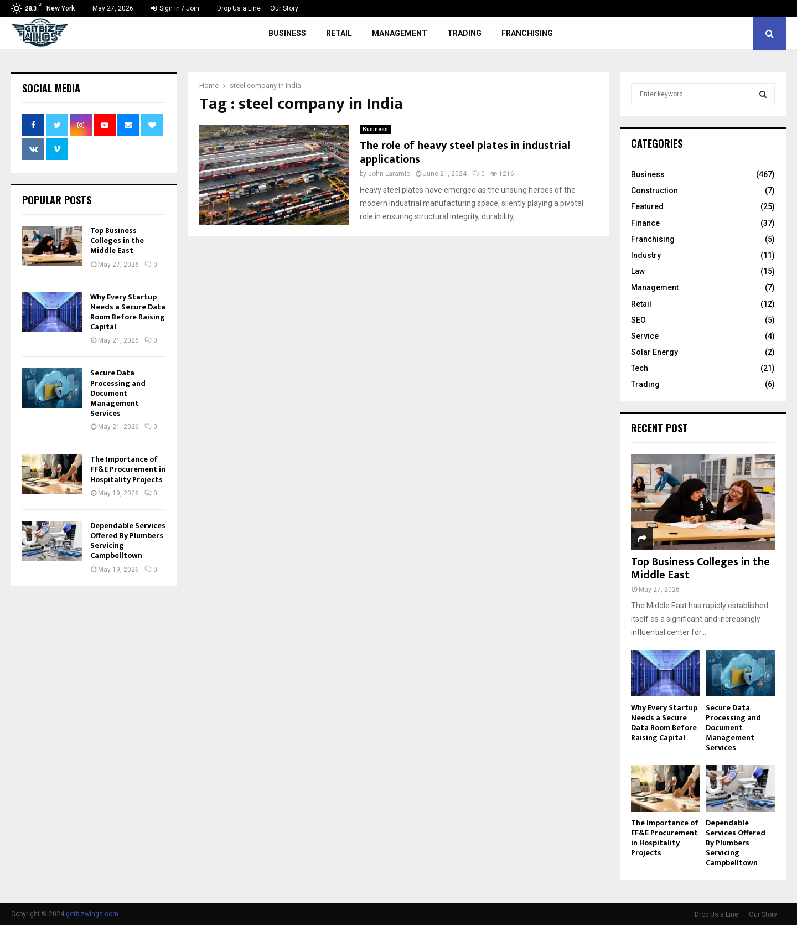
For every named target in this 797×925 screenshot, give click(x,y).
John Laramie (389, 174)
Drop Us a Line (239, 8)
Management (399, 33)
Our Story (284, 8)
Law (638, 271)
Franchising (527, 33)
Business (287, 33)
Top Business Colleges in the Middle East (117, 240)
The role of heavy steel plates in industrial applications (465, 152)
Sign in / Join (175, 8)
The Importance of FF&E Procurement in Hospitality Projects (127, 469)
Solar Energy (654, 352)
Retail (339, 33)
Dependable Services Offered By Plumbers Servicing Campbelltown (127, 540)
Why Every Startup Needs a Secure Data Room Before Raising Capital (127, 312)
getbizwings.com (92, 914)
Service (645, 336)
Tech (639, 368)
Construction (654, 190)
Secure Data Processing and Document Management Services (118, 393)
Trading (464, 33)
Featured (647, 206)
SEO (638, 320)
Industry (646, 255)
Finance (645, 223)
